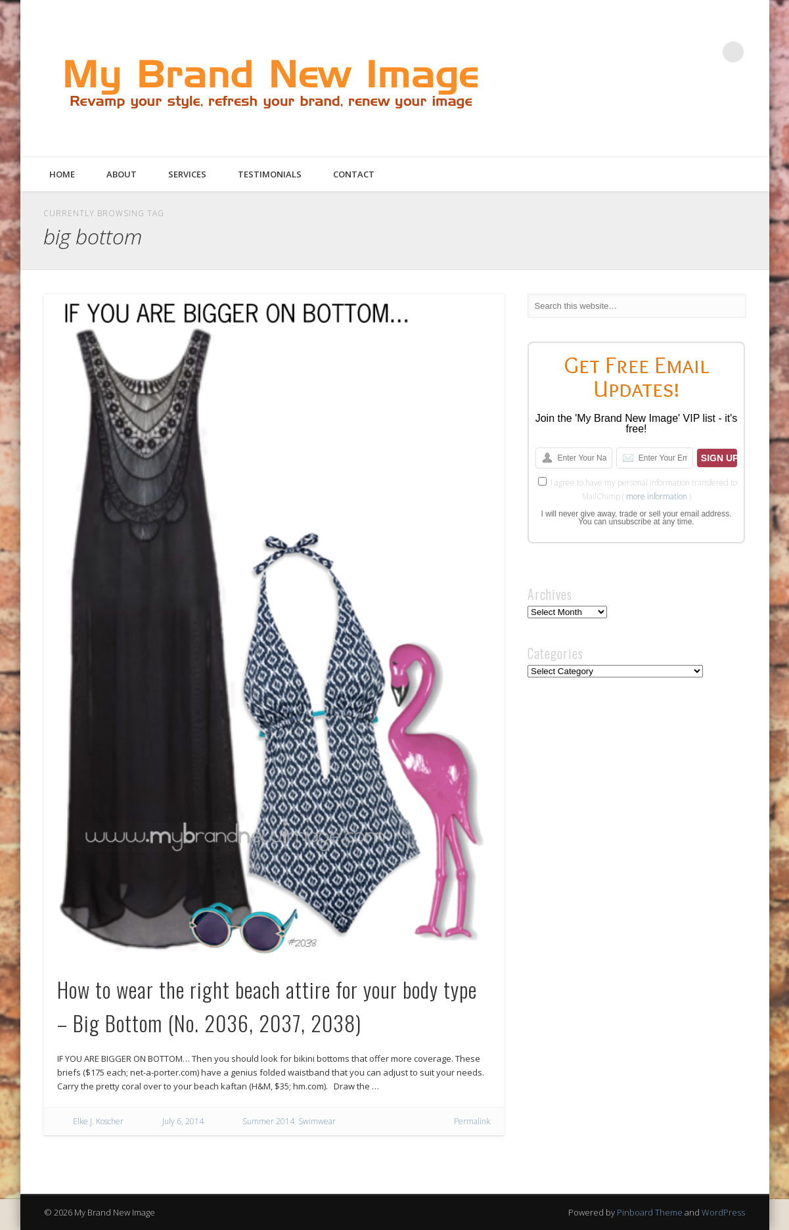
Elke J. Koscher (98, 1121)
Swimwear (317, 1121)
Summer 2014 (268, 1121)
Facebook (625, 51)
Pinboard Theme (650, 1212)
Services (187, 174)
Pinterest (679, 51)
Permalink (472, 1121)
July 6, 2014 (183, 1121)
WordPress (723, 1212)
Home (62, 174)
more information (656, 496)
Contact (353, 174)
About (121, 174)
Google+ (706, 51)
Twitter (652, 51)
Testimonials (270, 174)
